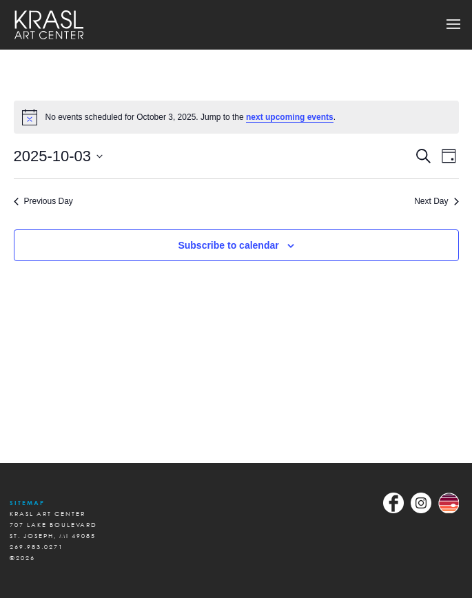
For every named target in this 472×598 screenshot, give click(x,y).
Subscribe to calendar (228, 245)
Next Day (436, 201)
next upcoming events (290, 117)
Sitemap (27, 502)
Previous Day (43, 201)
